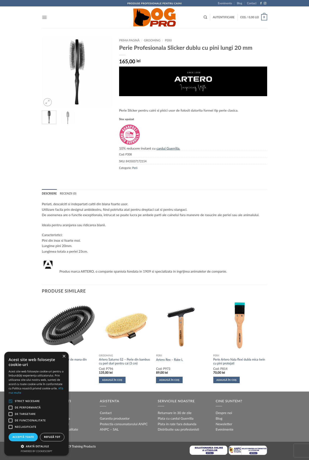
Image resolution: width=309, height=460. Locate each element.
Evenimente (225, 3)
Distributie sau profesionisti (178, 429)
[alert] (36, 404)
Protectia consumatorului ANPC (124, 424)
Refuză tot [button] (52, 437)
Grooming (152, 40)
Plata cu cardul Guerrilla (175, 418)
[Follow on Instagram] (265, 3)
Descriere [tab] (49, 193)
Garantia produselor (115, 418)
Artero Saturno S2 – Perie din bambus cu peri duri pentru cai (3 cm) (124, 361)
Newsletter (224, 424)
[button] (44, 17)
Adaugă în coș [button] (112, 379)
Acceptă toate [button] (23, 437)
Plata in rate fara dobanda (177, 424)
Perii (168, 40)
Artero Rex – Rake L (169, 359)
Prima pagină (129, 40)
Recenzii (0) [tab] (68, 193)
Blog (239, 3)
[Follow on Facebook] (261, 3)
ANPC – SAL (109, 429)
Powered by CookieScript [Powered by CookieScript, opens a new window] (36, 451)
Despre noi (224, 413)
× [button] (63, 356)
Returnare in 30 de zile (175, 413)
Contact (251, 3)
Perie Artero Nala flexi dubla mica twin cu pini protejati (239, 361)
